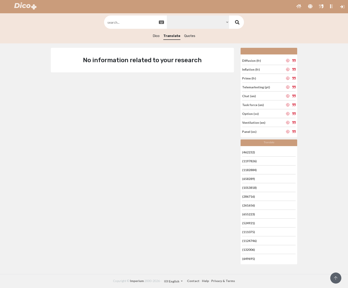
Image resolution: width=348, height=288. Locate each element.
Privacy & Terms (223, 281)
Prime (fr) (249, 78)
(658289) (248, 179)
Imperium (137, 281)
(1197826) (249, 161)
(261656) (248, 205)
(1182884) (249, 170)
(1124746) (249, 241)
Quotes (189, 36)
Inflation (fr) (251, 69)
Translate (171, 36)
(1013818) (249, 187)
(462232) (248, 152)
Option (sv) (250, 114)
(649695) (248, 258)
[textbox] (135, 22)
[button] (299, 6)
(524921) (248, 223)
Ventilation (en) (253, 122)
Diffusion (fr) (251, 60)
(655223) (248, 214)
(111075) (248, 232)
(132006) (248, 249)
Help (205, 281)
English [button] (172, 281)
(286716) (248, 196)
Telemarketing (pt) (256, 87)
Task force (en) (253, 105)
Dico (156, 36)
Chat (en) (249, 96)
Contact (193, 281)
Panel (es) (249, 131)
